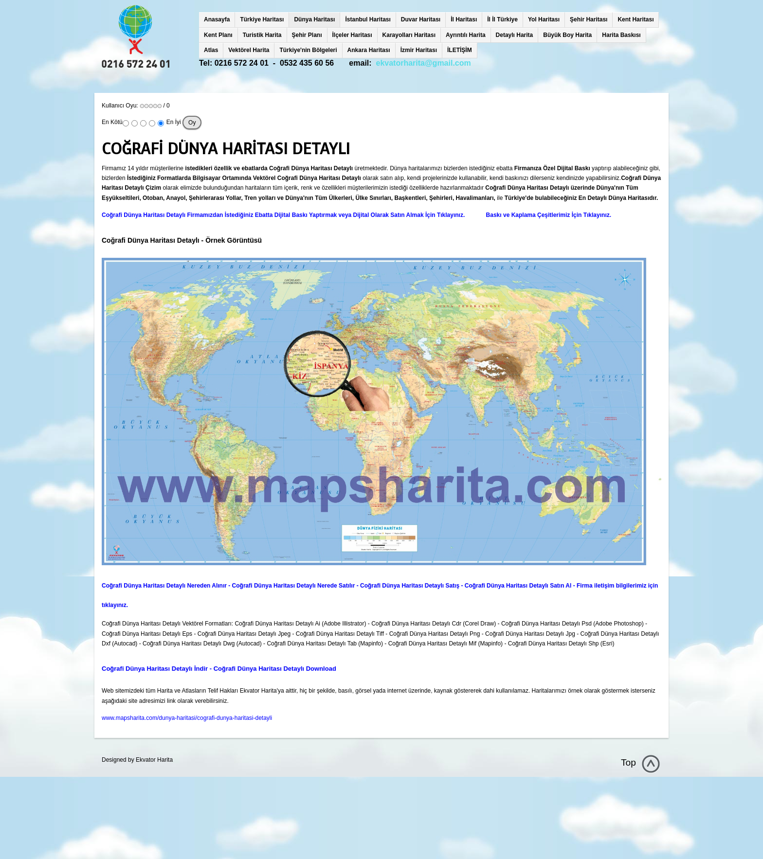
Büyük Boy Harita (567, 35)
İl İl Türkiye (502, 19)
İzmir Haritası (418, 50)
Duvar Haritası (420, 19)
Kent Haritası (636, 19)
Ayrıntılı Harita (466, 35)
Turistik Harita (262, 35)
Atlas (211, 50)
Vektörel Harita (248, 50)
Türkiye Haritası (262, 19)
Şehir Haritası (588, 19)
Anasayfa (217, 19)
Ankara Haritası (368, 50)
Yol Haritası (544, 19)
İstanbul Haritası (367, 19)
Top (628, 762)
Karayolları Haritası (409, 35)
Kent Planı (218, 35)
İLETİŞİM (459, 50)
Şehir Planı (307, 35)
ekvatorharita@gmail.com (423, 63)
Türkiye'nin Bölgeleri (308, 50)
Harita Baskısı (621, 35)
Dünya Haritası (314, 19)
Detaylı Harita (514, 35)
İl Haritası (464, 19)
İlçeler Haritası (352, 35)
